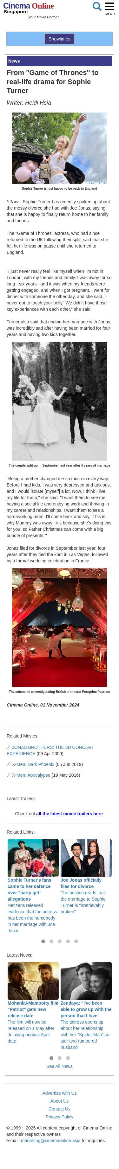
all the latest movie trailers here (69, 813)
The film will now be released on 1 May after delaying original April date (33, 1003)
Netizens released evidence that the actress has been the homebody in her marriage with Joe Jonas (33, 886)
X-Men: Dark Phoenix (33, 764)
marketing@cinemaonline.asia (51, 1140)
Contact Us (59, 1108)
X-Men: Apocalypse (31, 775)
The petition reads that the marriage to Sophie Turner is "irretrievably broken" (86, 877)
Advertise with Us (59, 1093)
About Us (59, 1101)
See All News (59, 1066)
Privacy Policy (59, 1116)
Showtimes (59, 38)
